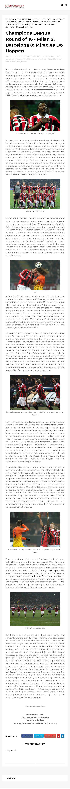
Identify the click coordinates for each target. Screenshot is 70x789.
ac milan (40, 19)
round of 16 (45, 22)
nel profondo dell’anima (25, 96)
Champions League (23, 22)
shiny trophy (18, 24)
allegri (61, 19)
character (36, 22)
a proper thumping (28, 19)
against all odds (51, 19)
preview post (53, 571)
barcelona (10, 22)
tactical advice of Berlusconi (38, 576)
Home (8, 19)
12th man (15, 19)
